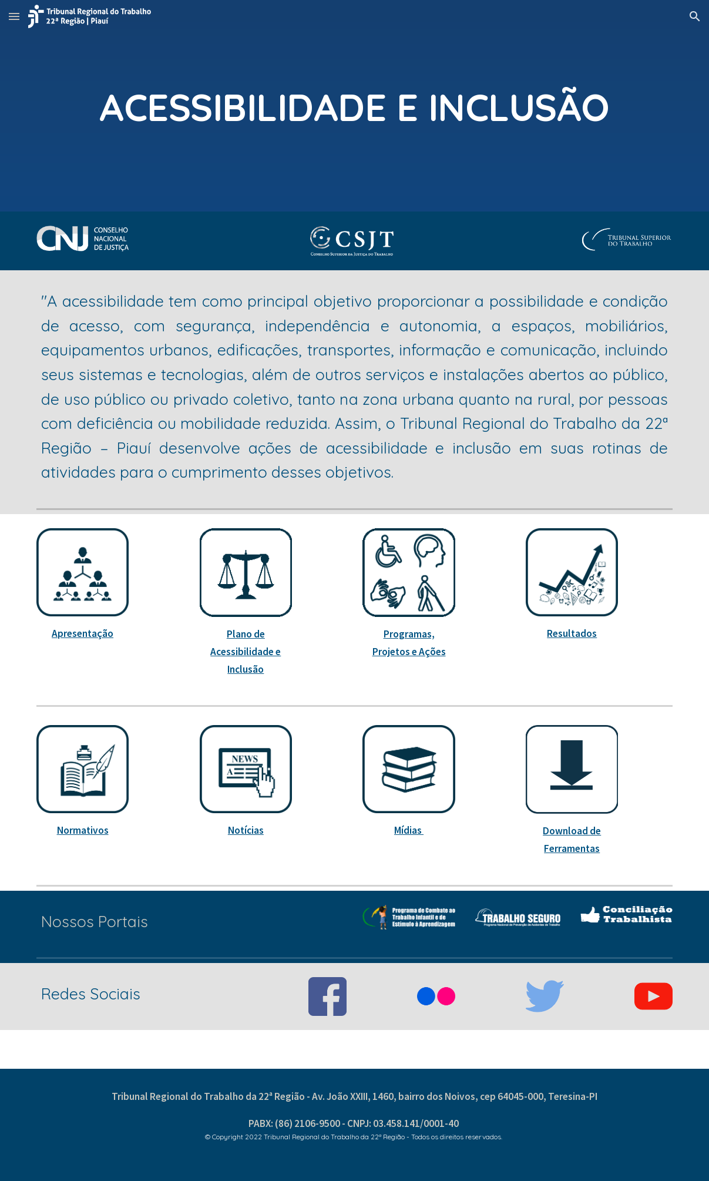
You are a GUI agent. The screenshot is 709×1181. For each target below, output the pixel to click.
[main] (354, 106)
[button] (14, 16)
